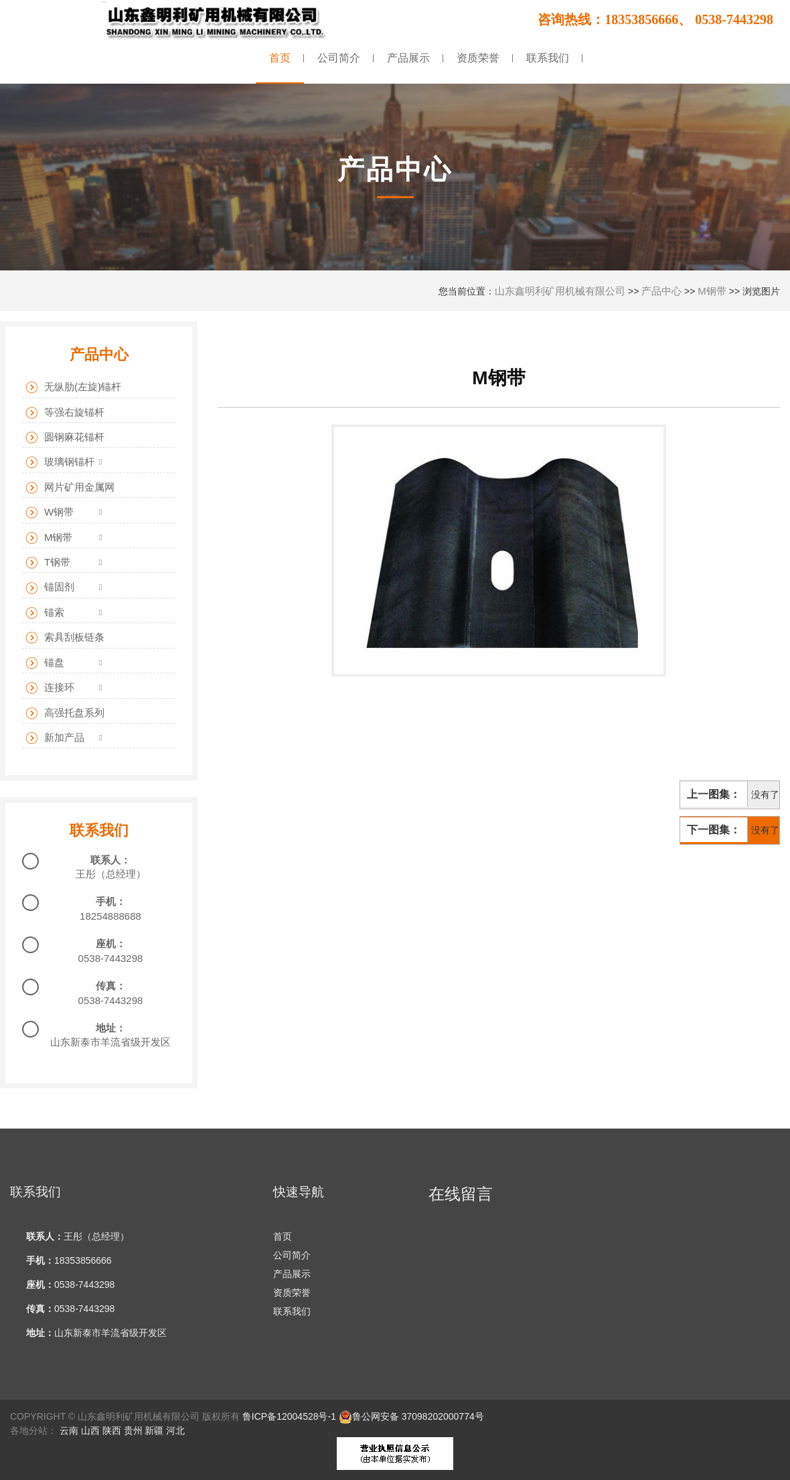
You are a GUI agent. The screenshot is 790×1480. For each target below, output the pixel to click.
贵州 (133, 1430)
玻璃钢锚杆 (59, 462)
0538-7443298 (110, 958)
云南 (69, 1430)
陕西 (111, 1430)
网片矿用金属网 (69, 487)
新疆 (154, 1430)
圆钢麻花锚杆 (64, 437)
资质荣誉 (292, 1292)
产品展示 (292, 1273)
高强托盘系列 (64, 713)
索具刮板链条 (64, 637)
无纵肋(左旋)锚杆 (73, 387)
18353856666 (83, 1260)
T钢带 (47, 562)
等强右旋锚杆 (64, 412)
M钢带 (712, 291)
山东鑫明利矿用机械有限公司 (560, 291)
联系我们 (292, 1311)
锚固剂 (49, 587)
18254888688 (110, 916)
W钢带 (49, 512)
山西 (90, 1430)
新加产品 (54, 738)
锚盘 (44, 663)
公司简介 (292, 1255)
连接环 (49, 687)
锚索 (44, 612)
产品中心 (661, 291)
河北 (175, 1430)
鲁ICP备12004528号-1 (289, 1416)
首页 (282, 1236)
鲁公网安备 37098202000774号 (411, 1416)
